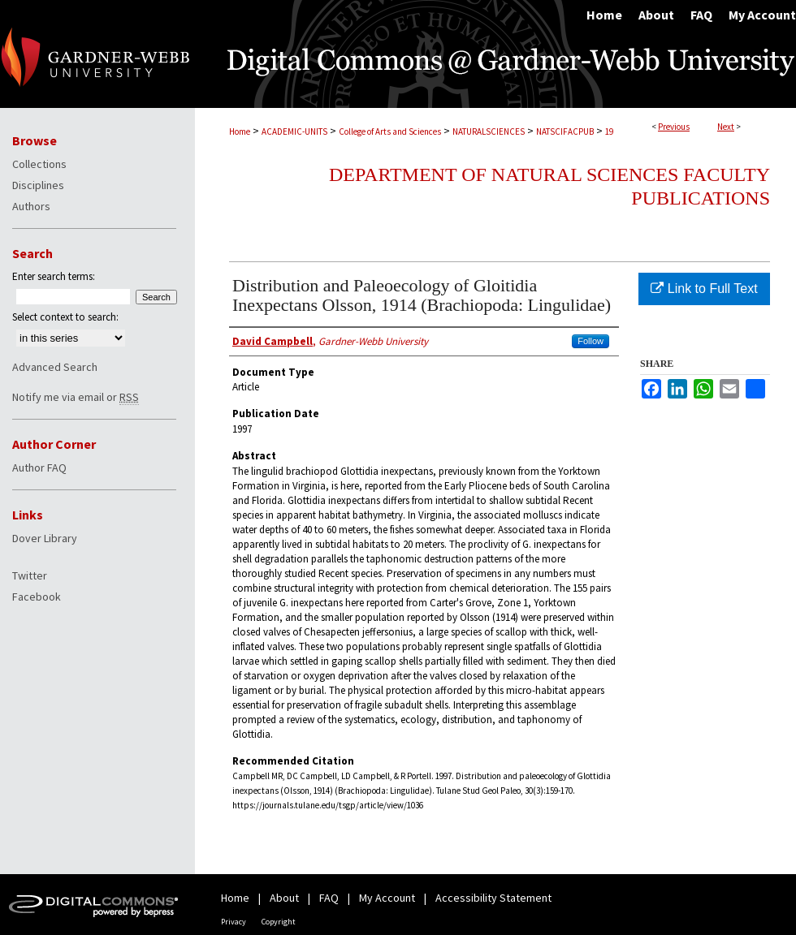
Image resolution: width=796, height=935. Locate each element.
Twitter (29, 575)
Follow (590, 341)
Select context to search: (65, 317)
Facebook (36, 596)
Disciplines (38, 185)
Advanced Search (54, 367)
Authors (31, 206)
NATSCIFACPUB (565, 131)
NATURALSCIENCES (488, 131)
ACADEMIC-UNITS (294, 131)
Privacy (233, 921)
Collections (39, 164)
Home (239, 131)
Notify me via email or (75, 397)
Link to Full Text (704, 288)
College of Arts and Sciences (390, 131)
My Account (387, 897)
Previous (674, 126)
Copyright (279, 921)
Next (725, 126)
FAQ (329, 897)
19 (609, 131)
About (284, 897)
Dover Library (44, 538)
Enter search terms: (53, 276)
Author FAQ (39, 467)
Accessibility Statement (493, 897)
